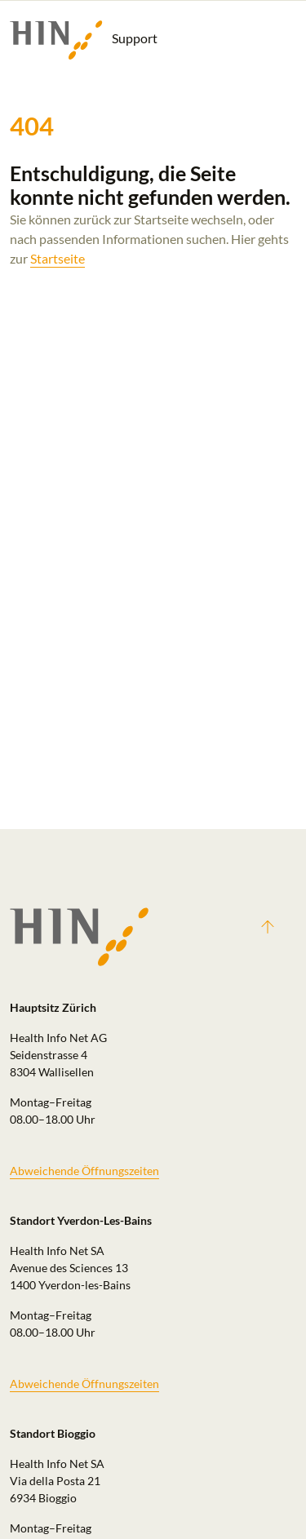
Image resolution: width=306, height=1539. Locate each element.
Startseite (57, 258)
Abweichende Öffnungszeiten (84, 1171)
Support (83, 40)
